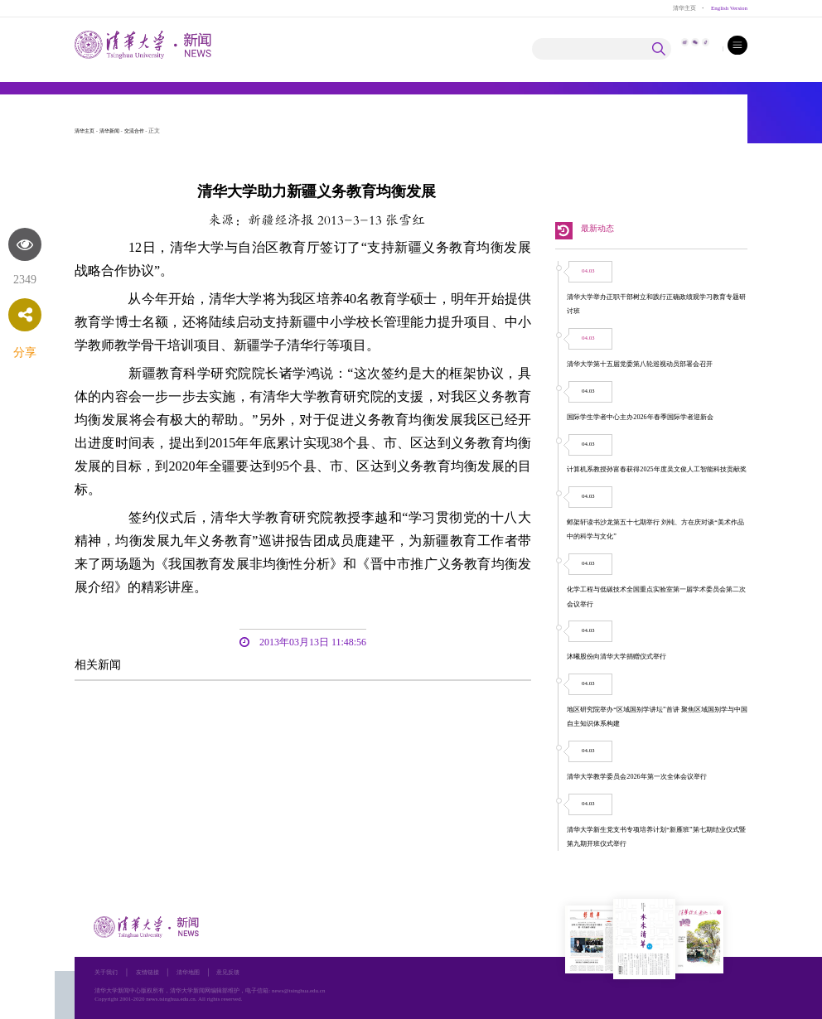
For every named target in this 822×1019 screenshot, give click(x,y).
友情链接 (152, 972)
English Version (727, 8)
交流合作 (142, 131)
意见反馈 (239, 972)
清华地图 (196, 972)
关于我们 (107, 972)
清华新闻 (114, 131)
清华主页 (680, 8)
